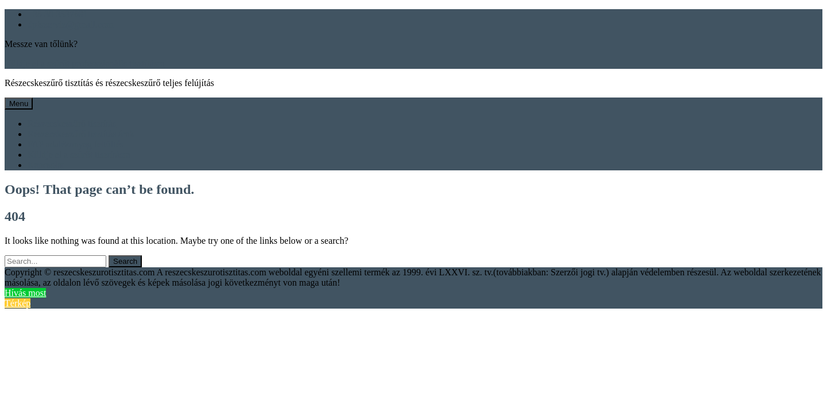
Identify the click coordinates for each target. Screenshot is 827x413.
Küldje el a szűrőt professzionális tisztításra (85, 63)
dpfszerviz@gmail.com (70, 24)
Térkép (17, 303)
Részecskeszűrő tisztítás (72, 123)
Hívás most (25, 293)
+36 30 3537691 (58, 14)
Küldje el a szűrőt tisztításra (79, 154)
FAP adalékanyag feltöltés (75, 144)
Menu (18, 103)
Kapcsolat (46, 165)
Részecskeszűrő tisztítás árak (81, 134)
